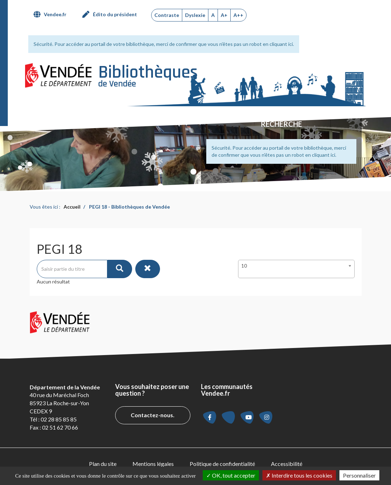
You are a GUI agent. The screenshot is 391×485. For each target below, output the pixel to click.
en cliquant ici (278, 44)
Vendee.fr (55, 14)
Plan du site (103, 463)
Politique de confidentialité (222, 463)
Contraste (166, 15)
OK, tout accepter (230, 475)
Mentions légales (153, 463)
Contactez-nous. (152, 415)
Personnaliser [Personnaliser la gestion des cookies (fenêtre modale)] (359, 475)
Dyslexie (195, 15)
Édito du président (115, 14)
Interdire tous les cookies (299, 475)
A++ (238, 15)
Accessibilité (286, 463)
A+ (224, 15)
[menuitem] (52, 14)
